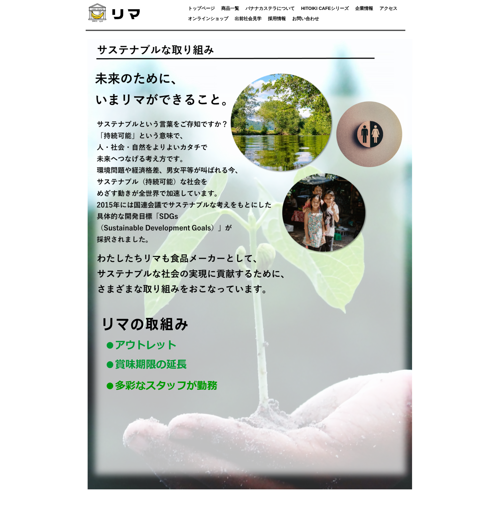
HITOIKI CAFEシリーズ (325, 8)
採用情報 (277, 18)
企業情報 (364, 8)
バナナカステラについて (270, 8)
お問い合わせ (305, 18)
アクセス (388, 8)
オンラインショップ (208, 18)
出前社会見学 (248, 18)
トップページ (201, 8)
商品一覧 (230, 8)
